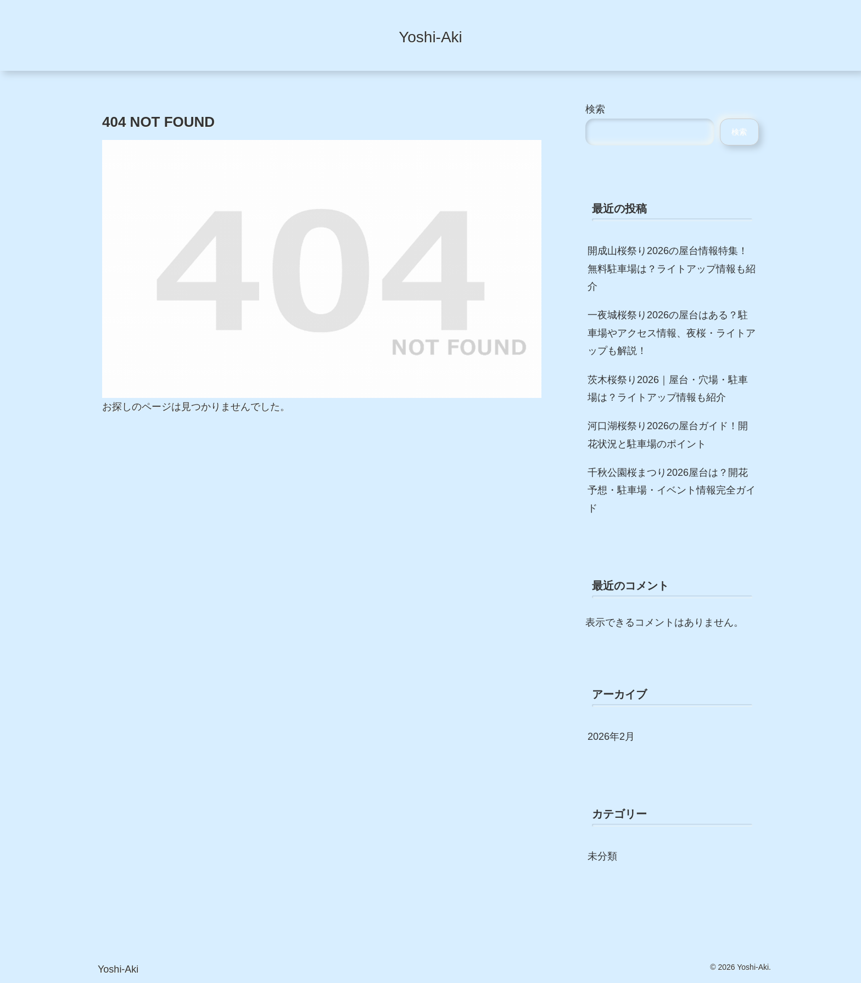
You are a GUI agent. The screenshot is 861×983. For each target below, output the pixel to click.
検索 (595, 109)
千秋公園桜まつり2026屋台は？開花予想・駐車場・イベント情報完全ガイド (672, 490)
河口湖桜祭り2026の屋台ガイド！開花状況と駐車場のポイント (668, 434)
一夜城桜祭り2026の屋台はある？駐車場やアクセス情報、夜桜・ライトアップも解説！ (672, 333)
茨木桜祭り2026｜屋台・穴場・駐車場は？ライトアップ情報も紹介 (668, 388)
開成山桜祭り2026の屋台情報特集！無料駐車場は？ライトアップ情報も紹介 (672, 268)
